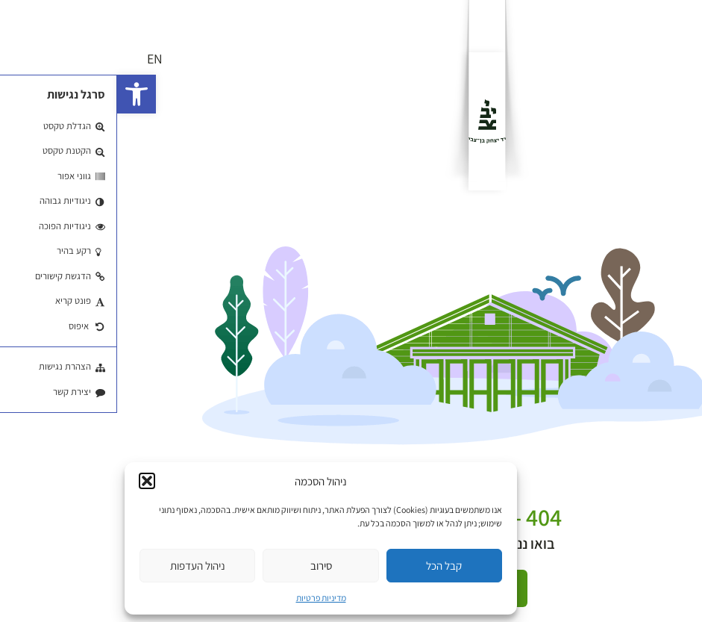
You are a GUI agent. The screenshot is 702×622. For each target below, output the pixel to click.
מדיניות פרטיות (204, 597)
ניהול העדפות (80, 566)
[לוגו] (370, 121)
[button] (19, 94)
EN (38, 58)
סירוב (204, 566)
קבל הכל (327, 566)
